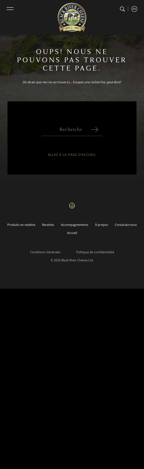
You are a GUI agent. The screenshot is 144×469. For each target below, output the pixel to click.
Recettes (48, 225)
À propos (101, 225)
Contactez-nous (126, 225)
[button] (122, 9)
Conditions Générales (45, 252)
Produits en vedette (21, 225)
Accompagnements (74, 225)
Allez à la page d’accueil (72, 156)
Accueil (72, 233)
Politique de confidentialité (95, 252)
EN (134, 9)
